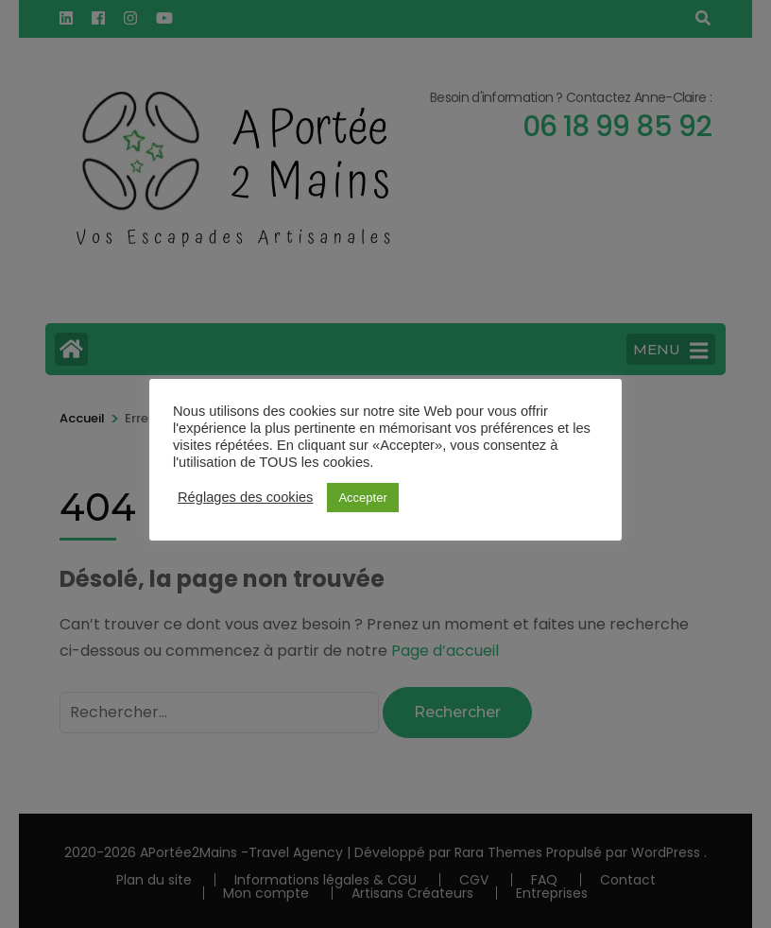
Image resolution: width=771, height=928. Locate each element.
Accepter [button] (362, 497)
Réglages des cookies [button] (245, 497)
